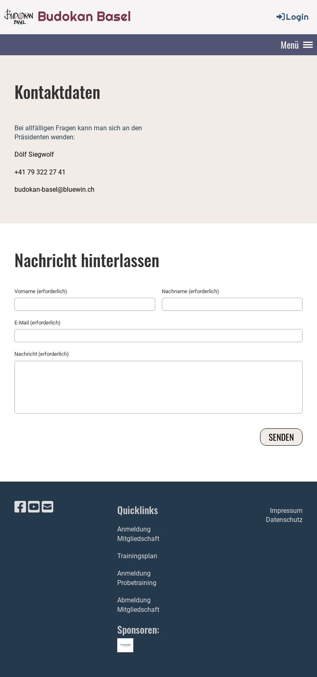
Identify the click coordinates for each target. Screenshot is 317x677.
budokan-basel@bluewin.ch (54, 189)
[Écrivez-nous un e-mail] (47, 507)
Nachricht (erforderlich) (41, 354)
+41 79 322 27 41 (40, 172)
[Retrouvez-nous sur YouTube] (34, 507)
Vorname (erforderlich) (40, 291)
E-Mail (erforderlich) (37, 323)
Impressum (286, 511)
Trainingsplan (137, 556)
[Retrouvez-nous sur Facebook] (20, 507)
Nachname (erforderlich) (190, 291)
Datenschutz (284, 520)
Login (292, 17)
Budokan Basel (84, 16)
